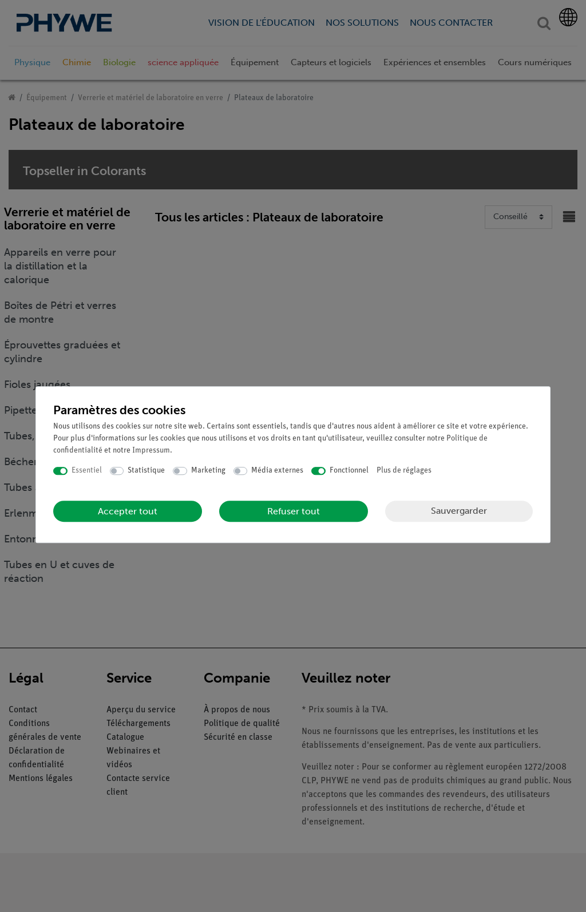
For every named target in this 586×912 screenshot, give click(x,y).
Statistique (146, 470)
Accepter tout (127, 511)
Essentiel (87, 470)
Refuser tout (293, 511)
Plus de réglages (404, 470)
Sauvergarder (459, 510)
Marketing (208, 470)
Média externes (277, 470)
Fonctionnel (349, 470)
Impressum (151, 450)
